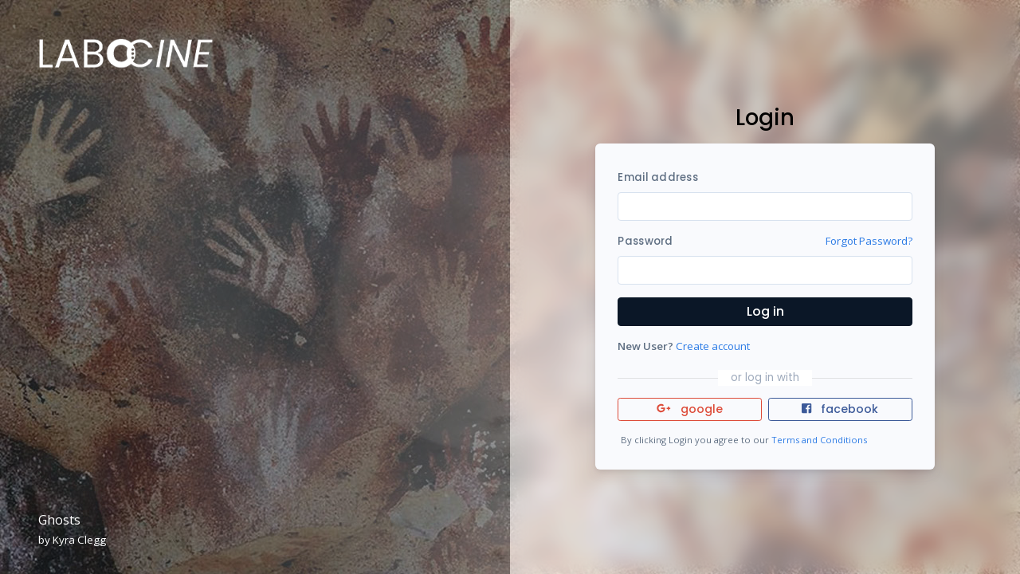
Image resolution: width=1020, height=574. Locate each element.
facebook (840, 409)
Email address (657, 177)
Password (645, 241)
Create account (713, 346)
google (690, 409)
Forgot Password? (869, 241)
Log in (765, 311)
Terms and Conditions (819, 440)
